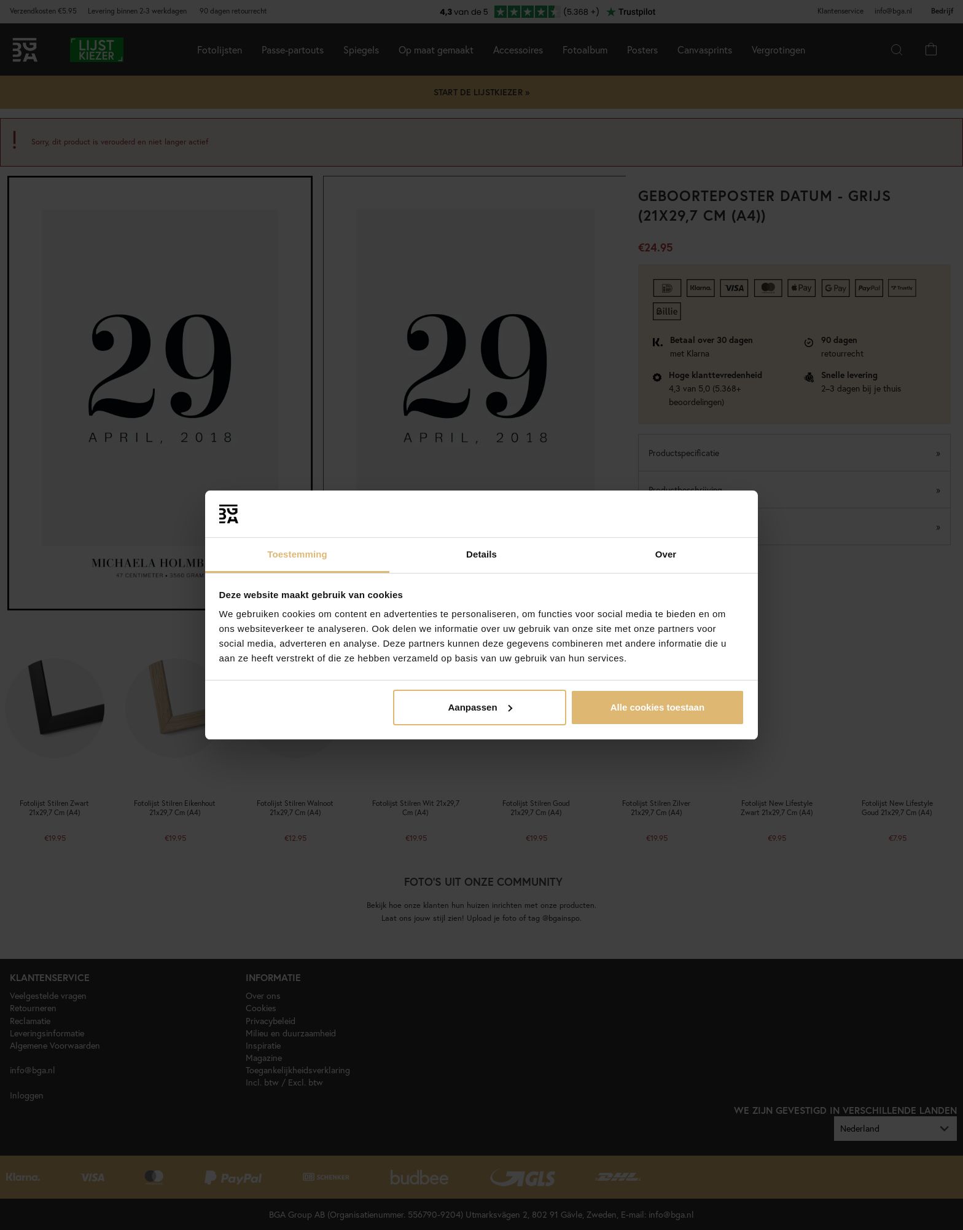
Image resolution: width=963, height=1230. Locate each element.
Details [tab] (481, 554)
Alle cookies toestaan (657, 707)
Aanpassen (480, 707)
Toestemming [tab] (297, 554)
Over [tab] (666, 554)
